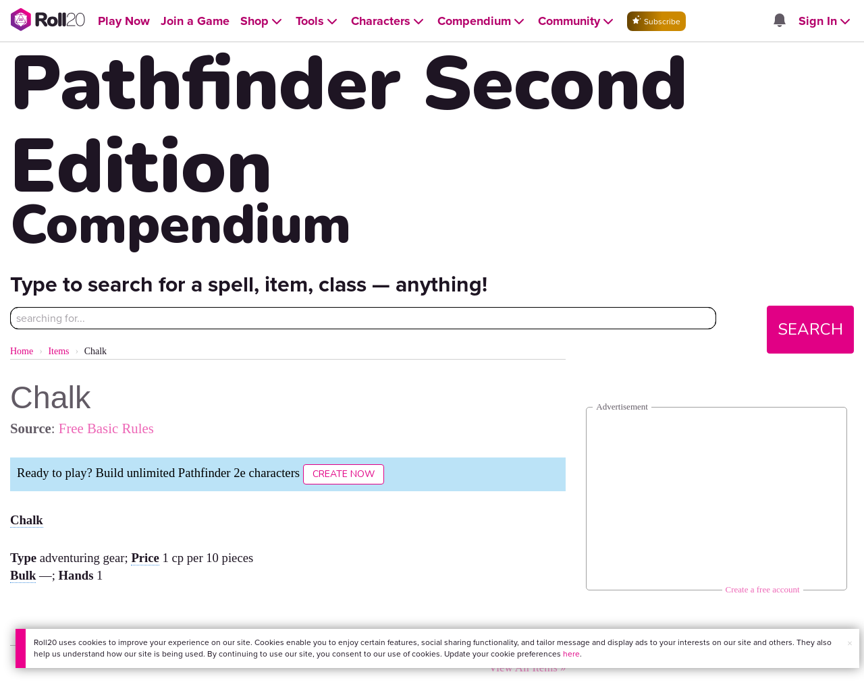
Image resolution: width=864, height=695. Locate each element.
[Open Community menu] (577, 21)
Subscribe (656, 21)
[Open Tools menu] (318, 21)
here (571, 654)
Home (21, 351)
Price (145, 558)
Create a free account (763, 589)
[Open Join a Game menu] (195, 21)
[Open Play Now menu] (124, 21)
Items (58, 351)
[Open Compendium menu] (482, 21)
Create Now (344, 474)
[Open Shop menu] (262, 21)
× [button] (850, 643)
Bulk (23, 575)
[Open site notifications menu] (780, 21)
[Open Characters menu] (389, 21)
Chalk (26, 520)
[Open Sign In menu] (826, 21)
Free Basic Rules (106, 428)
